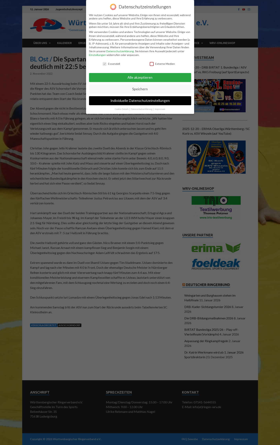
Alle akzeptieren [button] (140, 77)
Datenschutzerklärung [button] (142, 109)
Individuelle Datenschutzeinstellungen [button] (140, 101)
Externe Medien (162, 63)
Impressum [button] (160, 109)
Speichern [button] (140, 89)
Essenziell (111, 63)
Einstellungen (97, 55)
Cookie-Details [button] (122, 109)
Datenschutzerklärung (120, 51)
